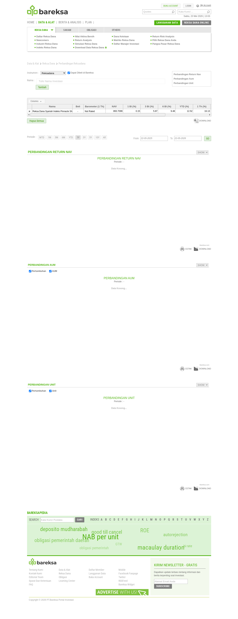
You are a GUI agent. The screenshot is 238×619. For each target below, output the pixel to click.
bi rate (188, 546)
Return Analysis (83, 40)
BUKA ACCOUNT (170, 6)
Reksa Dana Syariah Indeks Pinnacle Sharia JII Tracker (60, 111)
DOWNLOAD (202, 121)
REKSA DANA (41, 29)
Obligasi (63, 577)
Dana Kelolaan (121, 36)
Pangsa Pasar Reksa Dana (166, 44)
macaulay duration (160, 547)
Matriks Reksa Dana (124, 40)
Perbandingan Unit (183, 83)
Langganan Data (97, 573)
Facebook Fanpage (128, 573)
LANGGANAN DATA (167, 22)
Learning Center (67, 580)
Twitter (122, 577)
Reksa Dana (48, 63)
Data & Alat (33, 63)
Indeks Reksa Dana (46, 47)
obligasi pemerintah (94, 548)
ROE (144, 530)
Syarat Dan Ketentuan (40, 580)
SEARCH (34, 519)
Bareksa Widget (127, 584)
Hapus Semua (36, 120)
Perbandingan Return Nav (187, 74)
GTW (118, 544)
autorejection (175, 534)
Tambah (42, 87)
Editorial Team (36, 577)
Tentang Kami (36, 569)
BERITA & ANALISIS (70, 22)
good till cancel (106, 532)
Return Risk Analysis (163, 36)
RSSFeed (123, 580)
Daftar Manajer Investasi (126, 44)
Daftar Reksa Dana (46, 36)
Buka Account (96, 577)
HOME (30, 22)
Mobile (122, 569)
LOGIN (188, 6)
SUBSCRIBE (163, 586)
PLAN (88, 22)
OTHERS (116, 29)
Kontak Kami (35, 573)
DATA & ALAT (46, 22)
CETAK (186, 249)
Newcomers (42, 40)
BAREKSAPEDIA (37, 513)
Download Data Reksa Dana (89, 47)
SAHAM (67, 29)
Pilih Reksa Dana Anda (164, 40)
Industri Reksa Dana (47, 44)
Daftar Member (96, 569)
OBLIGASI (91, 29)
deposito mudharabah (63, 529)
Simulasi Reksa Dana (86, 44)
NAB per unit (100, 537)
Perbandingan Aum (184, 79)
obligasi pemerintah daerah (61, 540)
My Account (203, 5)
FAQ (31, 584)
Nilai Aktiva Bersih (84, 36)
